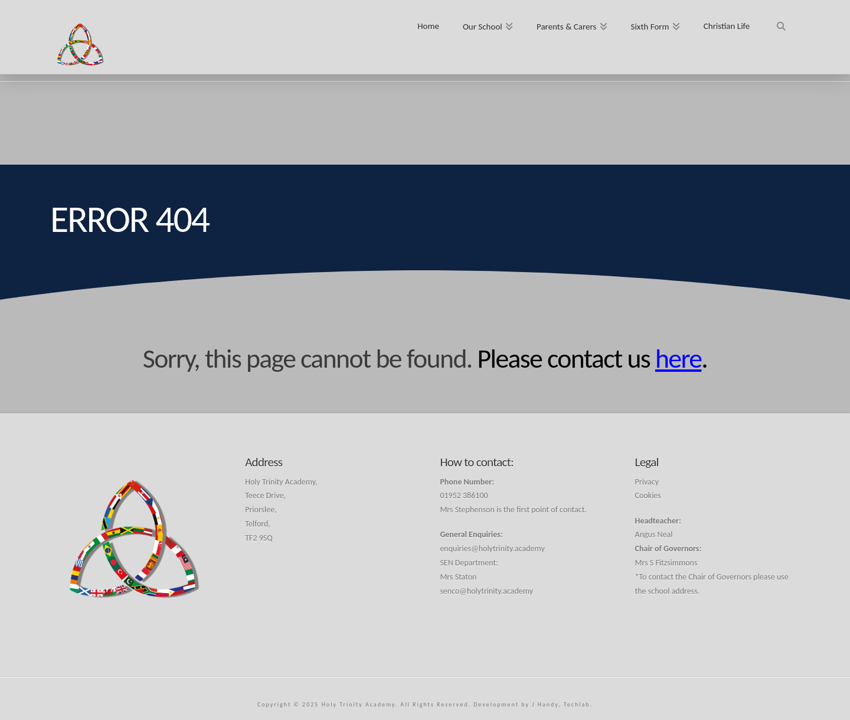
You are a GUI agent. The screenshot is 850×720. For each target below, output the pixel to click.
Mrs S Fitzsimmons (666, 563)
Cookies (648, 495)
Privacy (647, 482)
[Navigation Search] (780, 22)
